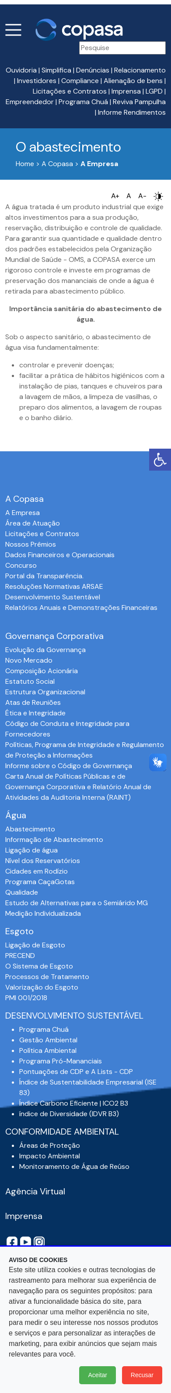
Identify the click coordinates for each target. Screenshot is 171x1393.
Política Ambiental (48, 1050)
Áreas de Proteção (49, 1145)
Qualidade (21, 892)
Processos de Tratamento (47, 976)
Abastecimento (30, 829)
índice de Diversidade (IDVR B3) (69, 1113)
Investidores (36, 80)
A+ (115, 195)
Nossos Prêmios (30, 544)
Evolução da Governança (45, 649)
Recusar (142, 1374)
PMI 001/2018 (26, 997)
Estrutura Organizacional (45, 691)
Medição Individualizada (43, 913)
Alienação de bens (133, 80)
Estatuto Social (30, 681)
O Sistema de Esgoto (39, 966)
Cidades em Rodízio (36, 871)
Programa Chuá (83, 101)
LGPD (154, 91)
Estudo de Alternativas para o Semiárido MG (76, 902)
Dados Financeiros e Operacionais (60, 554)
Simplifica (56, 70)
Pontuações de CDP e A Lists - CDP (76, 1071)
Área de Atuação (32, 523)
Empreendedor (30, 101)
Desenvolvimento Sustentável (52, 597)
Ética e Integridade (35, 713)
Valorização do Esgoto (41, 987)
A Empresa (22, 512)
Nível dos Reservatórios (42, 860)
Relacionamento (140, 70)
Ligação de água (31, 850)
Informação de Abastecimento (54, 839)
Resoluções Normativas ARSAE (54, 586)
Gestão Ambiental (48, 1040)
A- (142, 195)
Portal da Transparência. (44, 575)
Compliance (80, 80)
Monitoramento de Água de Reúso (74, 1166)
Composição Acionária (41, 670)
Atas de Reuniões (33, 702)
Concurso (21, 565)
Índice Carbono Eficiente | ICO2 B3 (73, 1103)
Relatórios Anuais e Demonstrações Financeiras (81, 607)
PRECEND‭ (20, 955)
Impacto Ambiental (49, 1156)
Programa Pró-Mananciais (60, 1061)
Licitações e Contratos (70, 91)
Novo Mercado (28, 660)
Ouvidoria (21, 70)
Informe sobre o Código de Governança (68, 765)
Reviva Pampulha (139, 101)
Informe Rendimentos (132, 112)
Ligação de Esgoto (35, 945)
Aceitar (97, 1374)
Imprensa (126, 91)
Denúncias (92, 70)
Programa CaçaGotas (40, 881)
